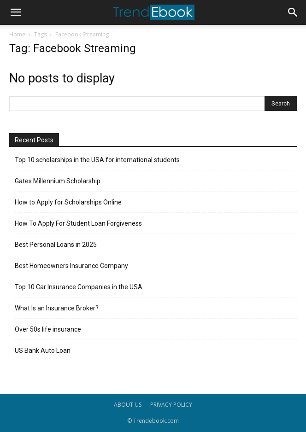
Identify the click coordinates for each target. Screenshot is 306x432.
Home (17, 34)
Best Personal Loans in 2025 (56, 244)
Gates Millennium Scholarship (57, 181)
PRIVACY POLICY (171, 405)
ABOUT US (127, 405)
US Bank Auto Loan (43, 350)
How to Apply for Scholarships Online (68, 202)
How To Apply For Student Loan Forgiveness (78, 223)
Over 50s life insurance (48, 329)
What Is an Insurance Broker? (57, 308)
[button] (15, 12)
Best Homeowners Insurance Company (71, 265)
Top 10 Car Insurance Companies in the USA (78, 287)
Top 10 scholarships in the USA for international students (97, 159)
